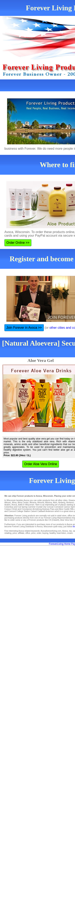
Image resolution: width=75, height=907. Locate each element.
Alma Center (23, 502)
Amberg (61, 502)
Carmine (31, 507)
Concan (50, 507)
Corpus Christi (10, 509)
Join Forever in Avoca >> (24, 327)
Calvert (34, 511)
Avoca (14, 505)
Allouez (7, 502)
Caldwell (41, 511)
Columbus (8, 507)
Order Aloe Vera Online (40, 464)
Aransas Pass (48, 509)
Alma (14, 502)
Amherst (70, 502)
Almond (40, 502)
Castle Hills (69, 509)
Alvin (55, 502)
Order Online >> (17, 242)
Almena (33, 502)
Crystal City (41, 507)
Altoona (48, 502)
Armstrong (37, 509)
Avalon (7, 505)
